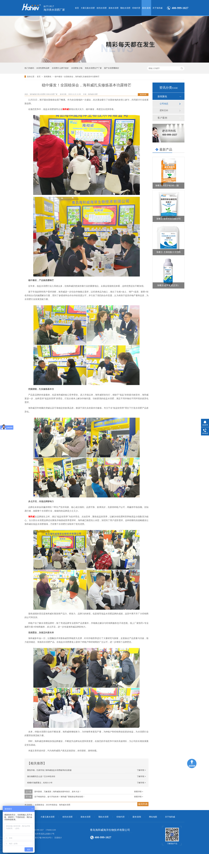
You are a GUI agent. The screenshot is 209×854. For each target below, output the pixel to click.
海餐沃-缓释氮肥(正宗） (168, 285)
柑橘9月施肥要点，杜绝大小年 (40, 783)
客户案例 (162, 117)
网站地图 (153, 817)
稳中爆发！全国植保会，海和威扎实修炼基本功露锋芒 (77, 76)
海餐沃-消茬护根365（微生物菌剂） (172, 185)
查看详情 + (138, 791)
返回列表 (143, 94)
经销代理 (136, 8)
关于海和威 (157, 8)
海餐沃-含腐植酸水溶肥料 (168, 252)
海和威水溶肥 (64, 805)
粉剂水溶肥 (102, 8)
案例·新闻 (146, 8)
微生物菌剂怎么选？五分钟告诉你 (41, 776)
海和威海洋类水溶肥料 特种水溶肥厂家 (44, 94)
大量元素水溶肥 (88, 8)
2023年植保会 (51, 805)
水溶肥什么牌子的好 (60, 68)
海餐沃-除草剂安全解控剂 (168, 219)
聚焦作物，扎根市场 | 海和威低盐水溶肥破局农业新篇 (49, 770)
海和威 (65, 109)
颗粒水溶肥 (125, 8)
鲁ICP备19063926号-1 (43, 838)
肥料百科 (164, 110)
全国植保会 (39, 805)
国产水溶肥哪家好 (111, 68)
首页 (77, 8)
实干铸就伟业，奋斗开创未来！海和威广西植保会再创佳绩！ (59, 797)
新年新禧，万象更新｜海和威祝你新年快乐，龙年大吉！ (57, 791)
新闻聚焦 (48, 76)
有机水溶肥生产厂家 (93, 68)
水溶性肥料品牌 (42, 68)
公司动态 (164, 104)
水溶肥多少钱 (76, 68)
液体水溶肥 (113, 8)
